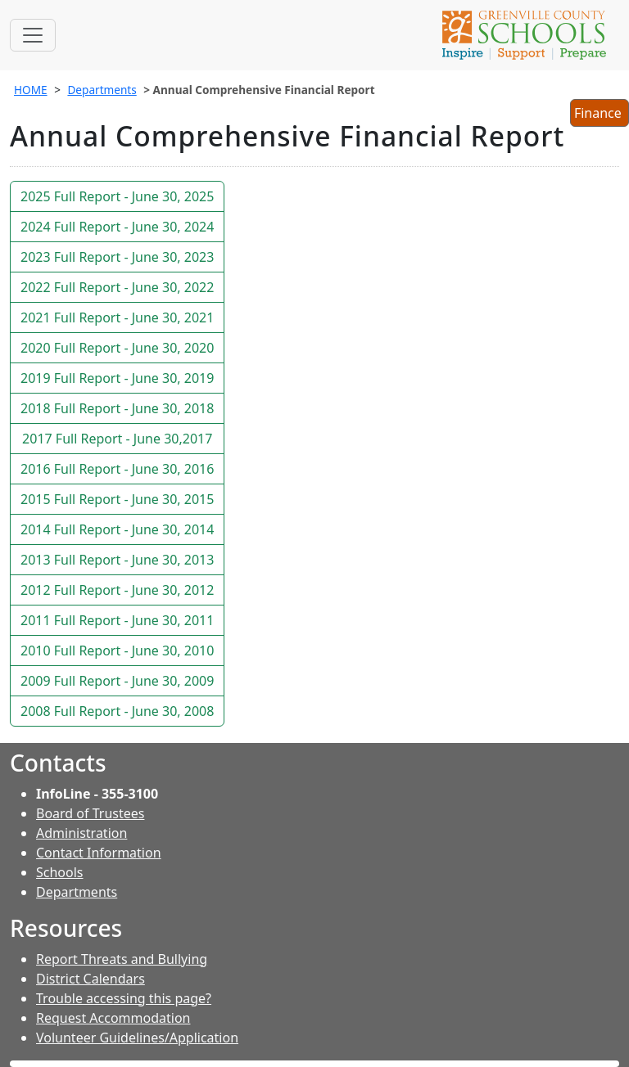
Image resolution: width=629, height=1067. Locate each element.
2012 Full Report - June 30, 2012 (117, 590)
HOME (31, 89)
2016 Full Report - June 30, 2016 (117, 469)
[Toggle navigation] (33, 35)
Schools (60, 872)
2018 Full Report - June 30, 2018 (117, 408)
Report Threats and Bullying (121, 959)
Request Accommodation (113, 1018)
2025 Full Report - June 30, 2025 (117, 196)
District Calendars (90, 979)
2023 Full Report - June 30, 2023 (117, 257)
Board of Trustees (90, 813)
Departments (101, 89)
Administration (81, 833)
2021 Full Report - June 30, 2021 (117, 317)
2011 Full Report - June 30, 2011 (117, 620)
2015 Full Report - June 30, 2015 (117, 499)
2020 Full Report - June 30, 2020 (117, 348)
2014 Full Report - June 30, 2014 (117, 529)
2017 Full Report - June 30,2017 (117, 439)
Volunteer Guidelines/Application (137, 1038)
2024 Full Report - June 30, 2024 (117, 227)
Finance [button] (599, 114)
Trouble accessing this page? (123, 998)
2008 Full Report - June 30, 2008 (117, 711)
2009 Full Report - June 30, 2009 (117, 681)
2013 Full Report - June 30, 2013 (117, 560)
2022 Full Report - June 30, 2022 (117, 287)
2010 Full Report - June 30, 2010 (117, 651)
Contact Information (98, 853)
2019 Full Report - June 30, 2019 (117, 378)
